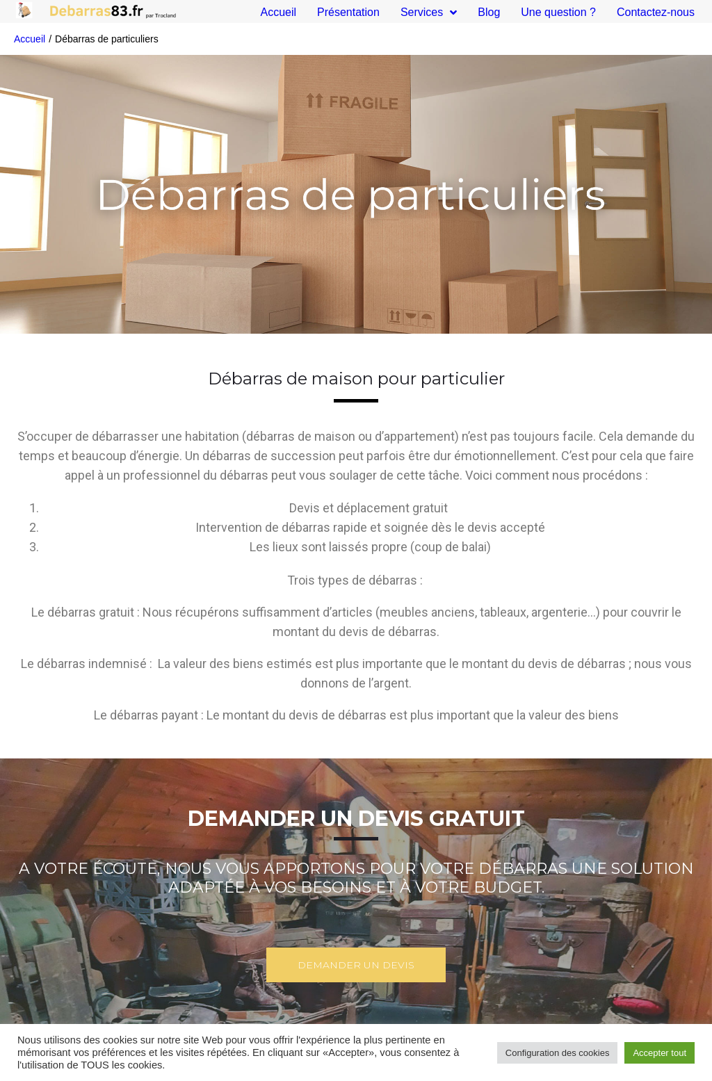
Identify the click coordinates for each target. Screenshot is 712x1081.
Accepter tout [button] (659, 1053)
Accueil (29, 38)
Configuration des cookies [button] (557, 1053)
